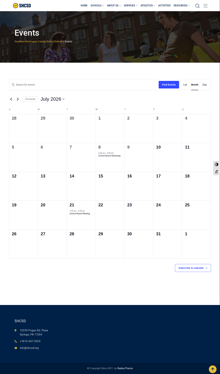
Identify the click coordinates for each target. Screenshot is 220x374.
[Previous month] (11, 99)
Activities (164, 5)
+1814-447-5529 (30, 341)
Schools (96, 5)
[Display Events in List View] (185, 84)
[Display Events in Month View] (194, 84)
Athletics (147, 5)
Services (129, 5)
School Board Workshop (109, 156)
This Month (30, 99)
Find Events (169, 84)
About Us (112, 5)
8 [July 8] (99, 147)
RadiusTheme (125, 368)
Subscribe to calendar (191, 268)
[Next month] (18, 99)
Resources (181, 5)
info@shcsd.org (29, 348)
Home (84, 5)
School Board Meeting (80, 213)
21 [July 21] (72, 205)
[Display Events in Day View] (204, 84)
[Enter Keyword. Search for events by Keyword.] (84, 84)
